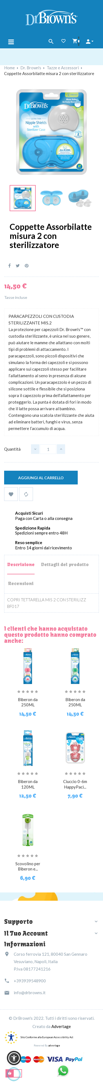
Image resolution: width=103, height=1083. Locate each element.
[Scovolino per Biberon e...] (28, 829)
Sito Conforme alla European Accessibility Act (47, 1037)
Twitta (18, 265)
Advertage (61, 1026)
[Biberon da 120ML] (28, 747)
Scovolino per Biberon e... (27, 866)
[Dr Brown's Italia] (51, 16)
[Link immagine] (23, 197)
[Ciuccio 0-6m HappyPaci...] (75, 747)
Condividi (9, 265)
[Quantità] (48, 449)
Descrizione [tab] (21, 564)
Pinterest (27, 265)
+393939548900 (30, 980)
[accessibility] (11, 1037)
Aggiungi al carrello (41, 477)
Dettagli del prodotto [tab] (65, 564)
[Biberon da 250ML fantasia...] (28, 665)
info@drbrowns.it (30, 992)
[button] (14, 1058)
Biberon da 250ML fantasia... (28, 705)
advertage (54, 1045)
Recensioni (21, 583)
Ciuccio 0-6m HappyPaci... (75, 784)
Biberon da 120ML (28, 784)
